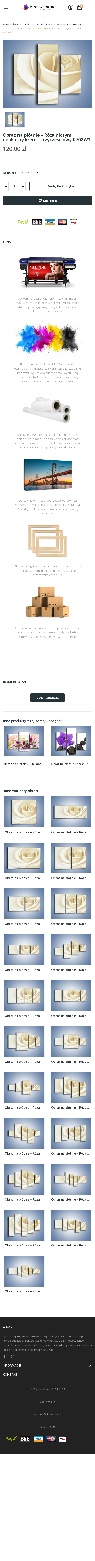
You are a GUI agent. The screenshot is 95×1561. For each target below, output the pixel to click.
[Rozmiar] (30, 172)
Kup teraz (48, 200)
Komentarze (15, 682)
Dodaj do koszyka (61, 186)
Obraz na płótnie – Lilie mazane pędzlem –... (24, 764)
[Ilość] (14, 186)
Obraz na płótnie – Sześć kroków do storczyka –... (71, 764)
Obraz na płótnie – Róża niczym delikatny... (24, 832)
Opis (7, 242)
